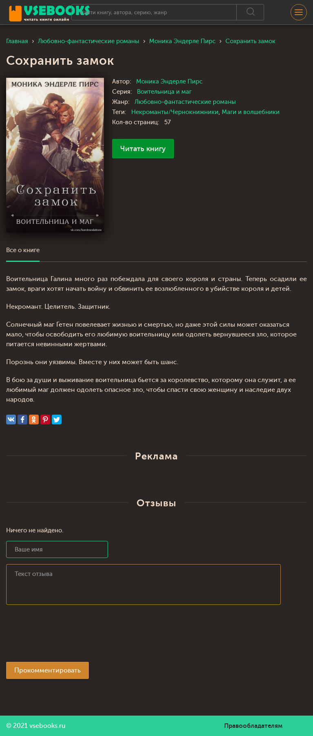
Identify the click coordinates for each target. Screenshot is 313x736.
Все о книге (23, 250)
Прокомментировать (47, 670)
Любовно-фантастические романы (185, 102)
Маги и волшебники (251, 112)
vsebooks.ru (47, 725)
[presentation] (68, 636)
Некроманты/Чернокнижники (174, 112)
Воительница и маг (164, 91)
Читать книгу (143, 149)
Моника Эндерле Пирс (169, 81)
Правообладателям (253, 725)
